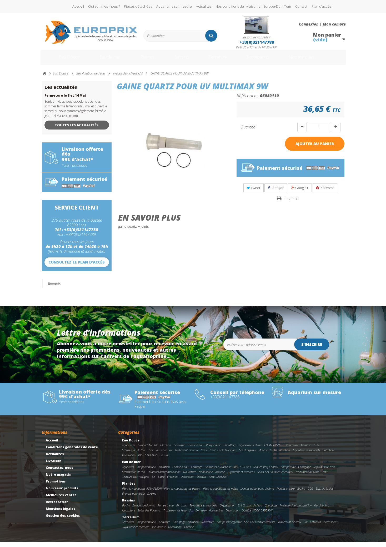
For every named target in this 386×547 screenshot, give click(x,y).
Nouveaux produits (62, 493)
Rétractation (57, 507)
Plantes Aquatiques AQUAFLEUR (142, 493)
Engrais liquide (324, 493)
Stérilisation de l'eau (134, 455)
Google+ (299, 192)
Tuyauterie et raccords (306, 455)
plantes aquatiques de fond (257, 493)
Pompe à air (213, 450)
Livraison (53, 466)
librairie (151, 498)
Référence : (248, 100)
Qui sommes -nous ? (104, 6)
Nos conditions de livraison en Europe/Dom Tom (253, 6)
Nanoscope (206, 477)
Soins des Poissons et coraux (275, 477)
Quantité (247, 132)
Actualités (203, 6)
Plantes (146, 60)
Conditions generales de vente (72, 452)
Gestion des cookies (63, 520)
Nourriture (291, 450)
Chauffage (229, 450)
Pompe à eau (195, 450)
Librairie (164, 460)
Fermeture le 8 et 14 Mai (65, 100)
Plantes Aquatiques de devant (182, 493)
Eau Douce (62, 60)
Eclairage (179, 450)
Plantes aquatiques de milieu (220, 493)
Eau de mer (105, 60)
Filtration (165, 450)
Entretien (328, 455)
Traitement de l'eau (186, 455)
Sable (161, 482)
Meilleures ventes (61, 500)
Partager (276, 192)
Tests (203, 455)
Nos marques (315, 60)
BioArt (301, 493)
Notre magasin (58, 479)
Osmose (306, 450)
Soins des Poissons (160, 455)
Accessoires (216, 515)
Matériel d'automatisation (274, 455)
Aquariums (128, 450)
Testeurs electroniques (223, 455)
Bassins (182, 60)
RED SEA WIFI (242, 472)
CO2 (316, 450)
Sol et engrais (247, 455)
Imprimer (292, 203)
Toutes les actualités (76, 130)
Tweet (253, 192)
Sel (153, 482)
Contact (301, 6)
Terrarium (222, 60)
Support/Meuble (148, 450)
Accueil (78, 6)
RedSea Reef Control (265, 472)
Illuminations (322, 510)
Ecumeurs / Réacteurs (218, 472)
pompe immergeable (229, 527)
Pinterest (325, 192)
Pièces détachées (138, 6)
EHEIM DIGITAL (273, 450)
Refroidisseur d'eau (250, 450)
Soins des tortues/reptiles (259, 527)
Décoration (129, 460)
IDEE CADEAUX (147, 460)
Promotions (266, 60)
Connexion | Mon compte (322, 24)
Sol (191, 515)
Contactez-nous (59, 472)
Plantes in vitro (286, 493)
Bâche (126, 510)
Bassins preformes (143, 510)
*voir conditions (74, 170)
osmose (220, 477)
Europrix (54, 288)
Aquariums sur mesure (174, 6)
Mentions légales (60, 513)
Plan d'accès (321, 6)
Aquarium (128, 472)
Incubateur (159, 532)
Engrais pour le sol (133, 498)
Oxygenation (227, 510)
